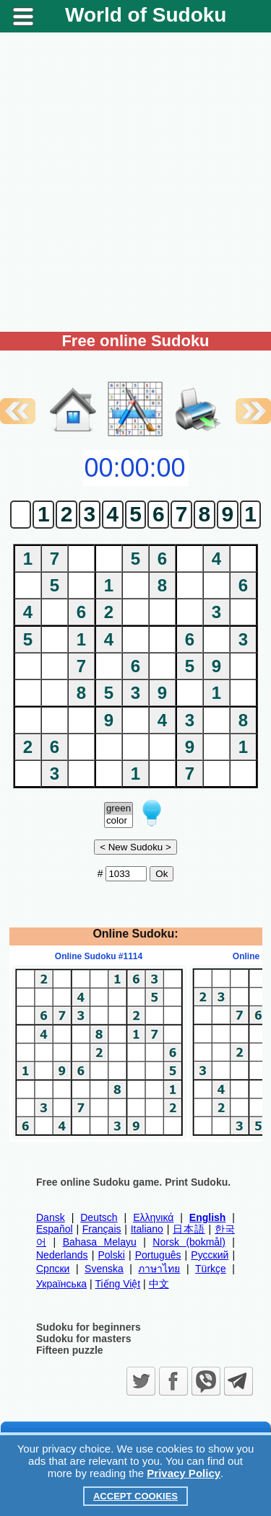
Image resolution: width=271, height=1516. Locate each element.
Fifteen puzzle (69, 1350)
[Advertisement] (135, 182)
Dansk (50, 1217)
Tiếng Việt (118, 1284)
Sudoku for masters (83, 1338)
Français (101, 1229)
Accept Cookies (135, 1496)
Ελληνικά (153, 1217)
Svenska (104, 1268)
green (118, 809)
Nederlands (62, 1255)
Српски (52, 1268)
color (118, 821)
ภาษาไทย (159, 1268)
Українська (61, 1284)
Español (54, 1229)
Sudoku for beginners (88, 1327)
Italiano (147, 1229)
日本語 (189, 1229)
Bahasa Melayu (100, 1242)
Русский (209, 1255)
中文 (159, 1284)
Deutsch (98, 1217)
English (207, 1217)
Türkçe (210, 1268)
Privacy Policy (183, 1473)
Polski (111, 1255)
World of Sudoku (145, 15)
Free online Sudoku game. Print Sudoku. (133, 1182)
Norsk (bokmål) (188, 1242)
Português (158, 1255)
